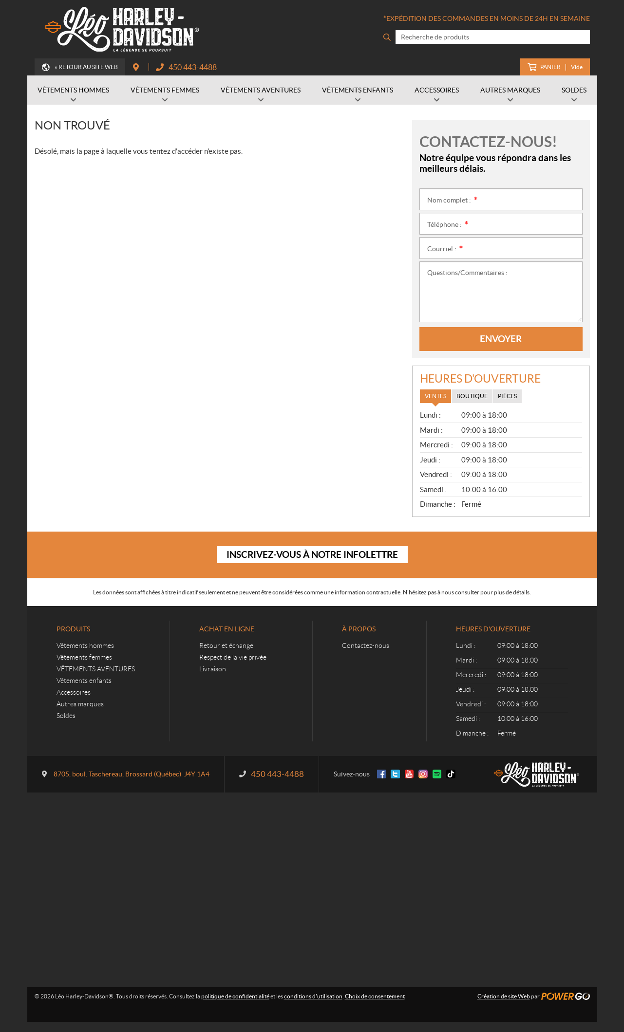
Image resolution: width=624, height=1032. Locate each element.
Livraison (212, 669)
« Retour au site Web (86, 67)
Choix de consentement (375, 996)
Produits (73, 629)
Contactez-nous (365, 645)
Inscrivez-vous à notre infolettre (312, 554)
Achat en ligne (226, 629)
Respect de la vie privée (232, 657)
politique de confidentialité (235, 996)
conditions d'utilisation (313, 996)
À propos (359, 629)
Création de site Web (503, 996)
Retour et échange (226, 645)
